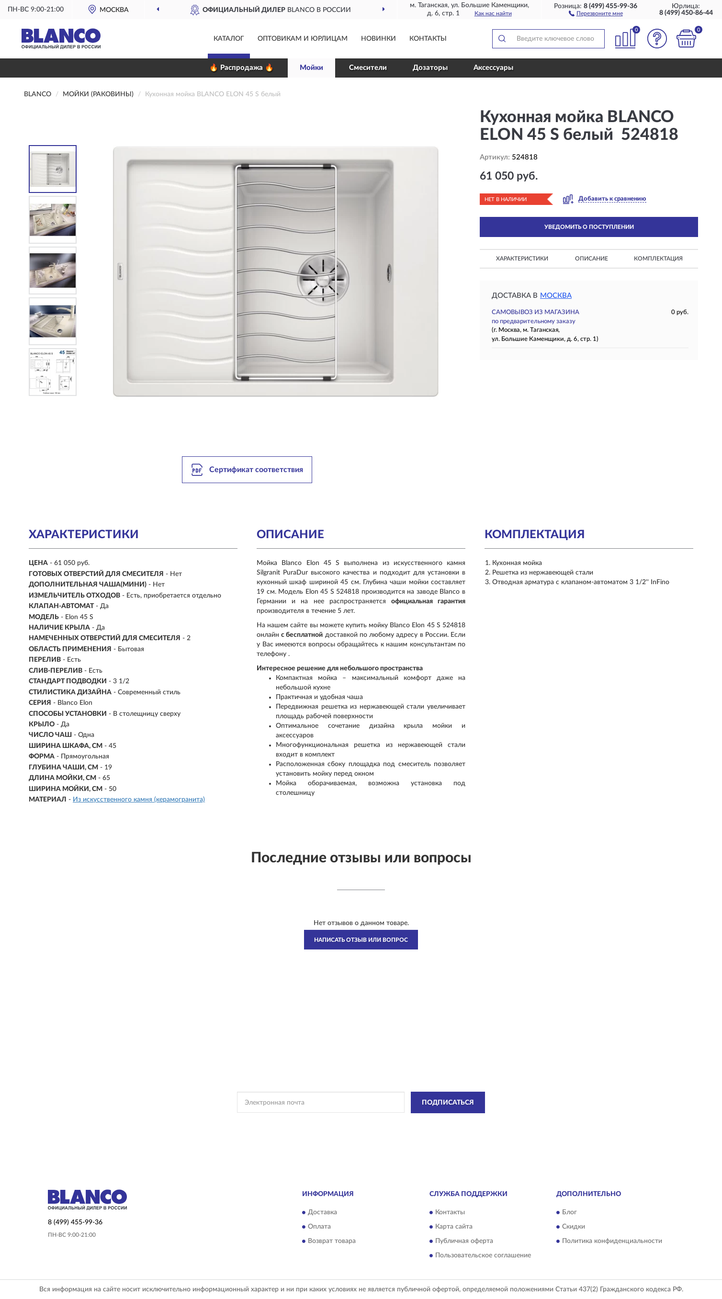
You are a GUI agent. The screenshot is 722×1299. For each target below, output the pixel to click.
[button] (596, 13)
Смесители (368, 67)
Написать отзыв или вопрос (361, 940)
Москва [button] (556, 295)
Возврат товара (332, 1241)
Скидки (573, 1227)
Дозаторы (430, 67)
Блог (569, 1212)
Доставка (322, 1212)
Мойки (311, 67)
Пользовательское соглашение (483, 1256)
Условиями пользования (444, 1124)
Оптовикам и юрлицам (303, 38)
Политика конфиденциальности (612, 1241)
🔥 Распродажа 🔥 (241, 67)
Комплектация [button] (658, 258)
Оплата (319, 1227)
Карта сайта (454, 1227)
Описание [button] (591, 258)
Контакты (428, 38)
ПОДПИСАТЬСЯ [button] (448, 1102)
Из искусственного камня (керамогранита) (139, 799)
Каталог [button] (229, 38)
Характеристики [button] (522, 258)
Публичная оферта (464, 1241)
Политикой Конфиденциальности (360, 1124)
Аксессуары (493, 67)
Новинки (378, 38)
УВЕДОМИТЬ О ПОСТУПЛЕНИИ (589, 227)
